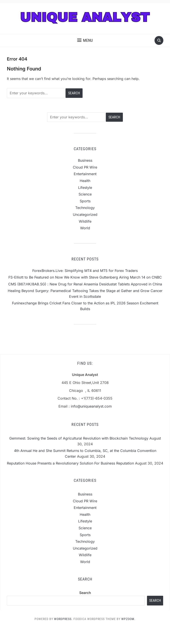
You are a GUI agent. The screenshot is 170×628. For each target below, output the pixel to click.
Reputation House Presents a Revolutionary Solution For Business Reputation (70, 463)
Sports (85, 201)
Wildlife (85, 221)
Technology (85, 207)
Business (85, 160)
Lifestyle (85, 187)
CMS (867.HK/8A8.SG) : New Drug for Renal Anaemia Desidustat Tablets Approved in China (85, 284)
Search (85, 592)
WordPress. (63, 619)
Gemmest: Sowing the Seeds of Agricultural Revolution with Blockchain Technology (78, 438)
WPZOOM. (128, 619)
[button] (85, 40)
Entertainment (85, 174)
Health (85, 180)
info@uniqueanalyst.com (91, 406)
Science (85, 194)
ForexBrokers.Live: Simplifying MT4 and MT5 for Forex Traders (85, 270)
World (85, 228)
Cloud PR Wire (85, 167)
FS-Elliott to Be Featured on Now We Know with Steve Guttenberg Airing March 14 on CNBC (85, 277)
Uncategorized (85, 214)
